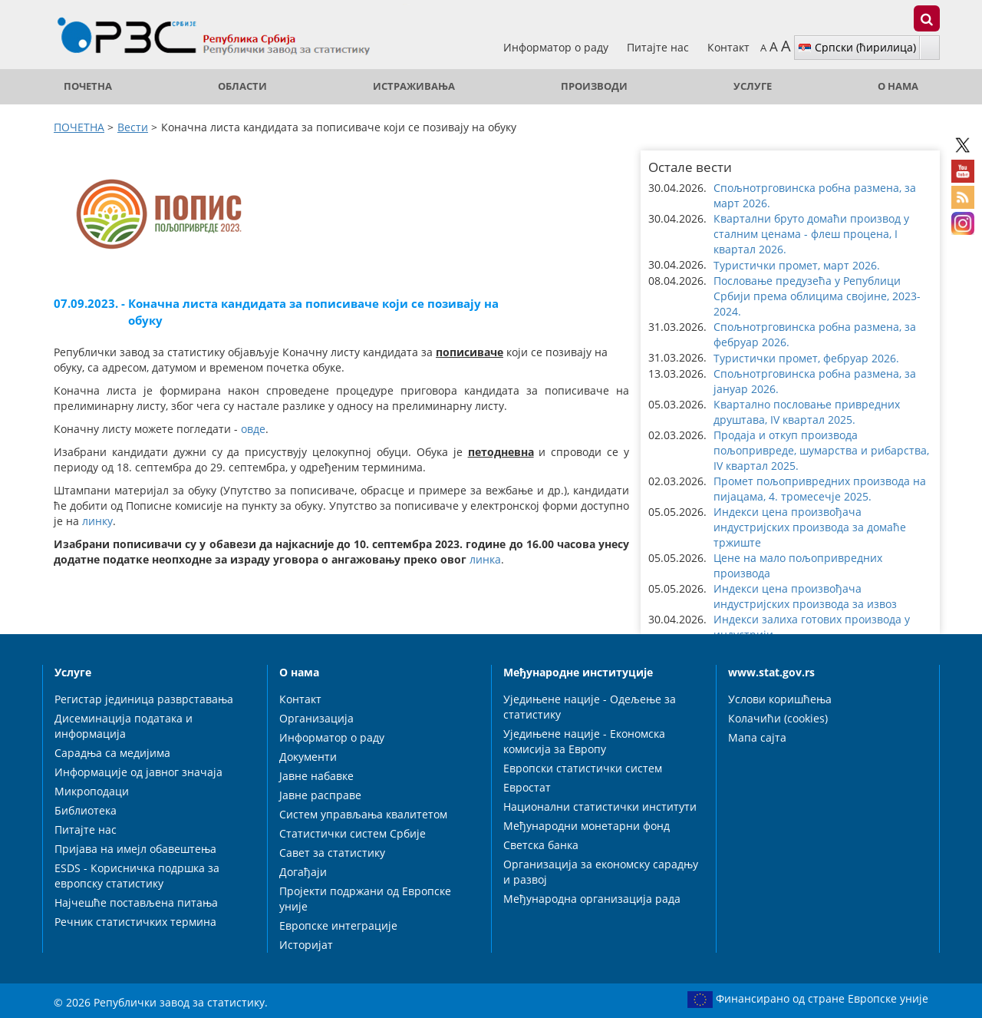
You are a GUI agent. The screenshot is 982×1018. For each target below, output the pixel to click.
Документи (308, 756)
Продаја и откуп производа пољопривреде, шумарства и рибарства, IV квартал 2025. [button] (821, 450)
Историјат (306, 944)
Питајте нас (659, 47)
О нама (898, 86)
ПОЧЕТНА (88, 86)
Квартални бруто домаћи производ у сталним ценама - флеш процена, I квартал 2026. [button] (811, 233)
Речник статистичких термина (135, 921)
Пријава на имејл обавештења (135, 848)
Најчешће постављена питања (136, 902)
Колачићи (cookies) (778, 718)
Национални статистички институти (600, 806)
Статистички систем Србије (352, 833)
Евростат (527, 787)
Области (242, 86)
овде (253, 428)
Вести (132, 127)
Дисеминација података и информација (123, 726)
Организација (316, 718)
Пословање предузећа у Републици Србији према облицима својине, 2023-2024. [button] (817, 296)
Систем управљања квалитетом (363, 814)
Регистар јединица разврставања (143, 699)
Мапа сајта (757, 737)
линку (97, 521)
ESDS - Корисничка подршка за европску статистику (136, 876)
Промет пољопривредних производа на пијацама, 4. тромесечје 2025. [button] (819, 489)
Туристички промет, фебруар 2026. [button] (806, 358)
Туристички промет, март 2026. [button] (796, 265)
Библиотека (85, 810)
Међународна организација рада (591, 898)
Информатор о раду (557, 47)
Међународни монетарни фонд (586, 825)
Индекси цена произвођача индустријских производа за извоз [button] (805, 596)
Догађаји (303, 871)
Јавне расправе (320, 795)
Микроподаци (91, 791)
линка (485, 559)
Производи (594, 86)
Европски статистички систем (582, 768)
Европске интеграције (338, 925)
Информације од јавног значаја (138, 772)
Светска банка (540, 845)
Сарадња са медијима (112, 752)
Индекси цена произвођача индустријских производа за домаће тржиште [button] (809, 527)
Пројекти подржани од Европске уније (365, 899)
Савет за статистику (332, 852)
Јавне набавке (316, 775)
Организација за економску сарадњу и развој (600, 872)
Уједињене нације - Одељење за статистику (589, 707)
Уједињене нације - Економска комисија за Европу (584, 741)
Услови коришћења (780, 699)
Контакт (728, 47)
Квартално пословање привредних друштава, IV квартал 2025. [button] (806, 412)
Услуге (752, 86)
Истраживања (414, 86)
